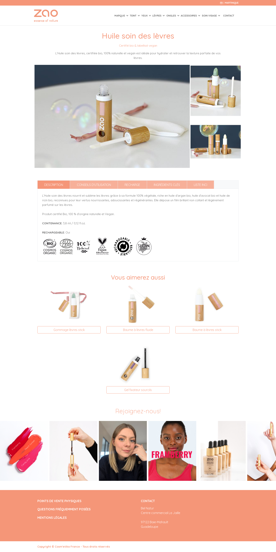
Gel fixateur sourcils (138, 390)
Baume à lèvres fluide (138, 330)
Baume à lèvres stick (207, 330)
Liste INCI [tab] (200, 185)
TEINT (133, 15)
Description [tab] (53, 185)
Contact (228, 15)
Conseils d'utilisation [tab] (94, 185)
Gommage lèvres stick (69, 330)
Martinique (232, 2)
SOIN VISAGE (210, 15)
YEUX (144, 15)
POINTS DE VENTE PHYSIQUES (59, 501)
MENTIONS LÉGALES (52, 518)
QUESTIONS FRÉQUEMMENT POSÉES (64, 509)
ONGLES (171, 15)
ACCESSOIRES (189, 15)
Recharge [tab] (132, 185)
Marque (120, 15)
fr (221, 2)
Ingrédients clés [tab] (167, 185)
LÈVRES (157, 15)
